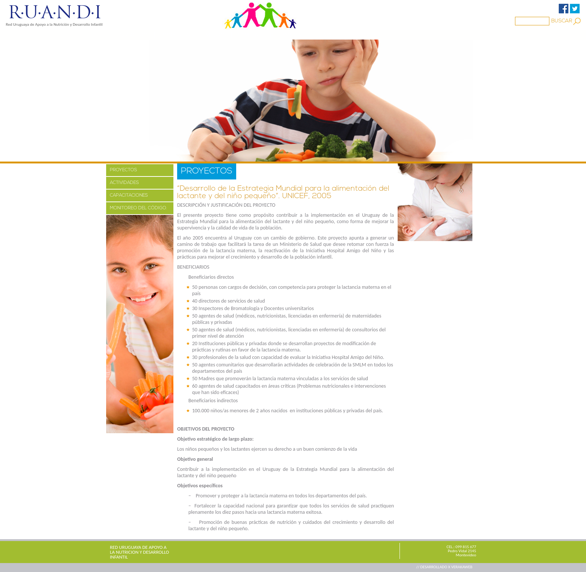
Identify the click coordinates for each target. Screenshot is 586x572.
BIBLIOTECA (285, 35)
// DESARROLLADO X (433, 567)
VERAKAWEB (461, 567)
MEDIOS (216, 35)
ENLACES (324, 35)
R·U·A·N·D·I (54, 12)
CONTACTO (363, 35)
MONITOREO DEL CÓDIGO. (138, 208)
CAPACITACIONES (129, 195)
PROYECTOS (177, 35)
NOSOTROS (134, 35)
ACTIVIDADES (124, 183)
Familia (248, 35)
